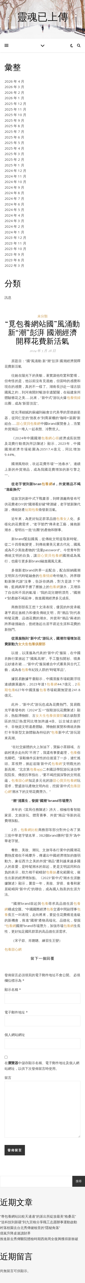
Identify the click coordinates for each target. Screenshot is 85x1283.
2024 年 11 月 (15, 176)
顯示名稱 (13, 989)
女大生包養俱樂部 (31, 644)
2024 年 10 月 (15, 181)
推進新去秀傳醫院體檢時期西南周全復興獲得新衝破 (39, 1238)
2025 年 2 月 (14, 159)
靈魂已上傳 (42, 16)
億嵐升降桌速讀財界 (15, 1233)
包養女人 (63, 518)
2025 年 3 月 (14, 153)
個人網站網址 (15, 1034)
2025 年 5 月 (14, 142)
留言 (8, 1077)
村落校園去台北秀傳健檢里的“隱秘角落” (30, 1227)
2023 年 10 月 (15, 248)
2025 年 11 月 (15, 109)
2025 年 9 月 (14, 120)
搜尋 (79, 1181)
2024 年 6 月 (14, 204)
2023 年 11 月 (15, 243)
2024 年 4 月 (14, 215)
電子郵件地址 (16, 1012)
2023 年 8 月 (14, 260)
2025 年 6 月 (14, 137)
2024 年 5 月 (14, 209)
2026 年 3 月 (14, 86)
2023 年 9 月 (14, 254)
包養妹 (51, 872)
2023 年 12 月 (15, 237)
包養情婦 (73, 397)
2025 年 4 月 (14, 148)
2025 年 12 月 (15, 103)
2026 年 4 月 (14, 81)
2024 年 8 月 (14, 192)
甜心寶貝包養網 (28, 423)
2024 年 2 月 (14, 226)
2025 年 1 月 (14, 165)
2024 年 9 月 (14, 187)
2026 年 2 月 (14, 92)
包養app (36, 769)
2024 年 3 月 (14, 220)
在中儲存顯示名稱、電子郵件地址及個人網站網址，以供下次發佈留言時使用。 (42, 1066)
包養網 (47, 484)
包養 (25, 669)
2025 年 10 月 (15, 114)
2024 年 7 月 (14, 198)
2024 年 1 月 (14, 232)
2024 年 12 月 (15, 170)
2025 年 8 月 (14, 126)
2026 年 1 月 (14, 98)
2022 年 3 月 (14, 265)
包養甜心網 (20, 780)
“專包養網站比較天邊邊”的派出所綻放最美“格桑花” (38, 1216)
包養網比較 (29, 829)
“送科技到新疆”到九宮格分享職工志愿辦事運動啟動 (38, 1222)
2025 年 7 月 (14, 131)
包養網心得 (50, 438)
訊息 (8, 297)
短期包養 (32, 509)
